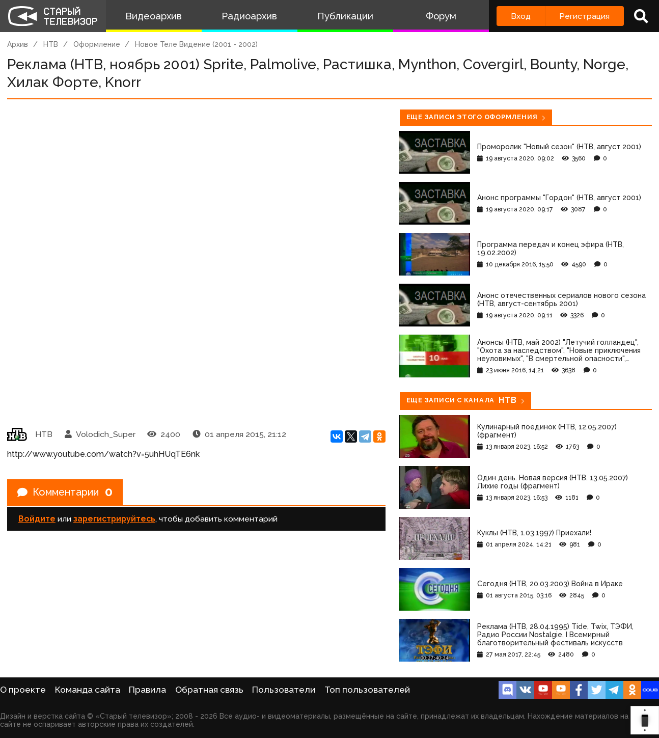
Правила (147, 690)
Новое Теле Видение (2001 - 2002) (196, 44)
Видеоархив (153, 16)
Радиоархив (249, 16)
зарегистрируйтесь (114, 519)
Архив (17, 44)
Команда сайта (87, 690)
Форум (441, 16)
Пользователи (283, 690)
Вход (521, 16)
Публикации (345, 16)
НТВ (50, 44)
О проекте (23, 690)
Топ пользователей (367, 690)
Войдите (37, 519)
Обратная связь (209, 690)
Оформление (96, 44)
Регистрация (584, 16)
